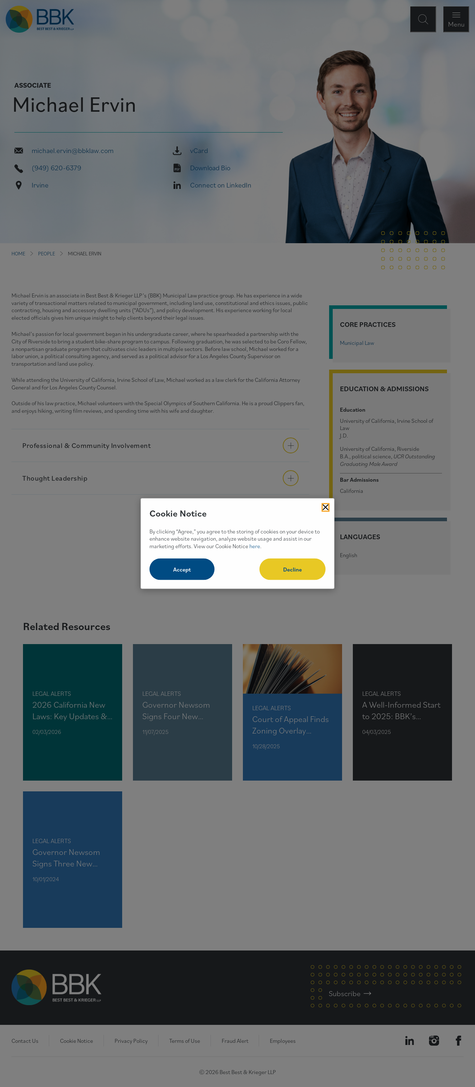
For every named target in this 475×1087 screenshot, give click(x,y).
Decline (292, 569)
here (254, 546)
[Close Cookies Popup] (325, 507)
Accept (182, 569)
